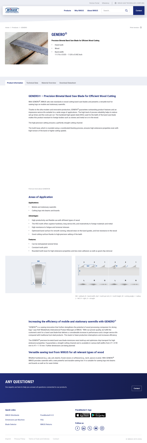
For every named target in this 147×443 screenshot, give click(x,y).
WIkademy (105, 3)
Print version (134, 27)
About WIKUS (92, 10)
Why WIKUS (79, 10)
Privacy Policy (19, 439)
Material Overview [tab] (49, 83)
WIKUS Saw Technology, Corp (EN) (131, 3)
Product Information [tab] (15, 83)
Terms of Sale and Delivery (39, 439)
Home (7, 27)
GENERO (24, 27)
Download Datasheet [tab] (68, 83)
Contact (139, 10)
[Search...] (116, 10)
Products (67, 10)
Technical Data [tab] (32, 83)
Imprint (8, 439)
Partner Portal (94, 3)
